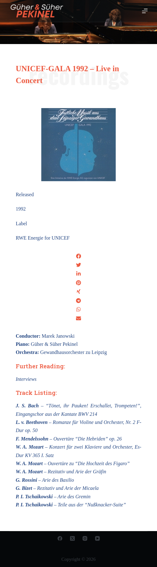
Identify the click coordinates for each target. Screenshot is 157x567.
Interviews (26, 379)
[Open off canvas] (145, 11)
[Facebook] (60, 538)
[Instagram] (85, 538)
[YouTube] (97, 538)
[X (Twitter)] (72, 538)
